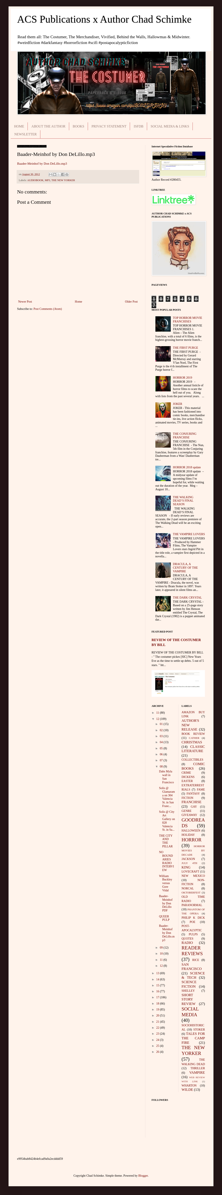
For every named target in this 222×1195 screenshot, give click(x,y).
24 (158, 1039)
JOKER (177, 404)
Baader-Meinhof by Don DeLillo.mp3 (42, 163)
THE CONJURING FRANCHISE (184, 435)
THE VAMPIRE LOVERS (189, 534)
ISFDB (138, 126)
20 (158, 1015)
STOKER (199, 1029)
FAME (201, 789)
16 (158, 991)
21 (158, 1021)
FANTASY (193, 793)
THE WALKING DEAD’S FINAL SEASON (183, 501)
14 (158, 979)
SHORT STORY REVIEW (189, 999)
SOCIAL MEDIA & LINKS (170, 126)
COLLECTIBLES (192, 759)
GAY (194, 806)
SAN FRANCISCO (192, 966)
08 (162, 766)
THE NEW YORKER (63, 180)
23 (158, 1033)
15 (158, 985)
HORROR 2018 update (187, 467)
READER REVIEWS (192, 950)
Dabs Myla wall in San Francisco (166, 777)
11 (158, 712)
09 (162, 947)
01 (162, 724)
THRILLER (197, 1068)
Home (78, 301)
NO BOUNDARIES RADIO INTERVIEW (166, 861)
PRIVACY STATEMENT (109, 126)
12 (158, 719)
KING (186, 867)
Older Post (131, 301)
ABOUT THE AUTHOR (48, 126)
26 (158, 1051)
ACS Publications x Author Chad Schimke (104, 19)
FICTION (187, 798)
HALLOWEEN (191, 830)
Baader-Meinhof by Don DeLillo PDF (165, 903)
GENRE (187, 811)
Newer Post (25, 301)
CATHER (194, 738)
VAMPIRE (197, 1073)
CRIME (186, 772)
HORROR (192, 839)
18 (158, 1003)
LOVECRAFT (190, 871)
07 (162, 760)
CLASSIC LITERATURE (193, 749)
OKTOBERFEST (191, 892)
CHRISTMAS (192, 742)
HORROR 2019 (182, 377)
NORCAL (188, 888)
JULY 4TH (189, 863)
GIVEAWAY (189, 815)
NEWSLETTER (25, 134)
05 (162, 748)
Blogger (143, 1175)
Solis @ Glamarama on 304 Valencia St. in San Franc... (167, 797)
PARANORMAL (192, 905)
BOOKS (78, 126)
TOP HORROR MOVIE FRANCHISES (187, 319)
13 (158, 973)
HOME (19, 126)
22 (158, 1027)
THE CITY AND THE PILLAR (166, 841)
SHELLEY (188, 990)
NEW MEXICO (193, 875)
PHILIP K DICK (193, 917)
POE (192, 922)
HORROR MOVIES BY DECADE (193, 850)
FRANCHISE (192, 802)
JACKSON (188, 859)
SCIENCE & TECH (193, 975)
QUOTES (187, 938)
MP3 (47, 180)
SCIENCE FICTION (189, 984)
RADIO (187, 943)
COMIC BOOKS (193, 766)
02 (162, 730)
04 (162, 742)
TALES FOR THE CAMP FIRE (193, 1038)
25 (158, 1045)
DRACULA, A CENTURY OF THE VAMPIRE (185, 567)
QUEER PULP (164, 918)
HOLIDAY (188, 834)
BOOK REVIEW (193, 733)
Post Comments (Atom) (48, 308)
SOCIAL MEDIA (190, 1011)
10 (162, 953)
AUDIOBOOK (35, 180)
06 (162, 754)
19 (158, 1009)
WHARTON (189, 1085)
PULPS (193, 934)
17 (158, 997)
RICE (195, 960)
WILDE (187, 1090)
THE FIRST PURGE (185, 347)
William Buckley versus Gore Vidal (165, 883)
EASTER (187, 781)
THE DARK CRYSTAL (187, 597)
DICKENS (188, 777)
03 (162, 736)
